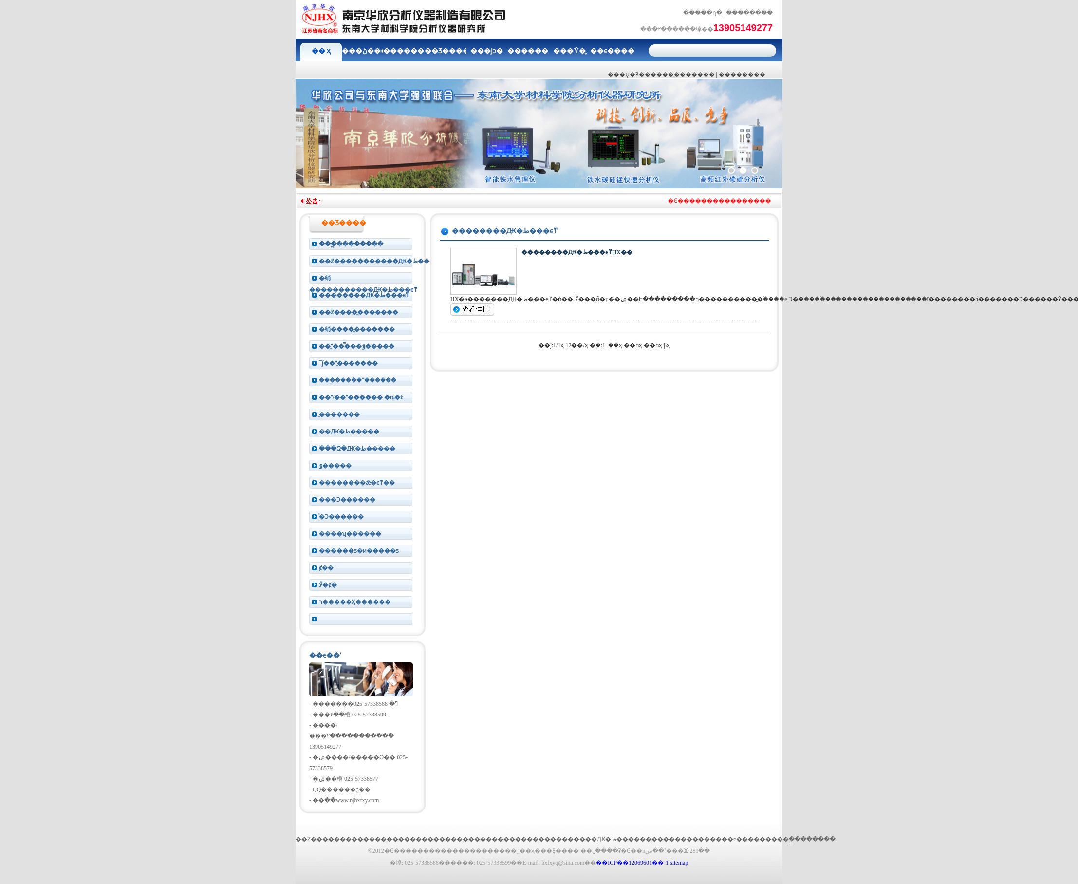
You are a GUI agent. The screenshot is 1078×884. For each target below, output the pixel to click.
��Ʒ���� (445, 51)
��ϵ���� (611, 51)
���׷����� (742, 74)
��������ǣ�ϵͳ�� (357, 482)
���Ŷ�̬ (569, 51)
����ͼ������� (743, 839)
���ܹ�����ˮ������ (357, 380)
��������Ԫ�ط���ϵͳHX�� (576, 252)
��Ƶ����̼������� (358, 312)
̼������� (339, 414)
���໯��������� (367, 619)
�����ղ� (702, 12)
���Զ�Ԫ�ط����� (357, 448)
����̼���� (538, 839)
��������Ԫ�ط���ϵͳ (364, 295)
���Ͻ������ (347, 499)
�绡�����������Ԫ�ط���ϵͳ (363, 279)
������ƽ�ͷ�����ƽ (359, 550)
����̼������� (683, 74)
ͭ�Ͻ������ (341, 516)
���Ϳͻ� (486, 51)
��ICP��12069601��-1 (632, 862)
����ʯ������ (350, 533)
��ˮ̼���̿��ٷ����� (356, 346)
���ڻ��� (362, 51)
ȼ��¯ (327, 567)
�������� (749, 12)
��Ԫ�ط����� (349, 431)
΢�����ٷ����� (335, 465)
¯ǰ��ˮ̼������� (348, 363)
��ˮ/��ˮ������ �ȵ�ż (361, 397)
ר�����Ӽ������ (354, 602)
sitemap (679, 862)
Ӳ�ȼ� (328, 585)
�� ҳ (321, 51)
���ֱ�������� (351, 244)
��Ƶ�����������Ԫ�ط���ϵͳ (372, 261)
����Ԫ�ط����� (610, 839)
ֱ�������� (812, 839)
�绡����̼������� (357, 329)
